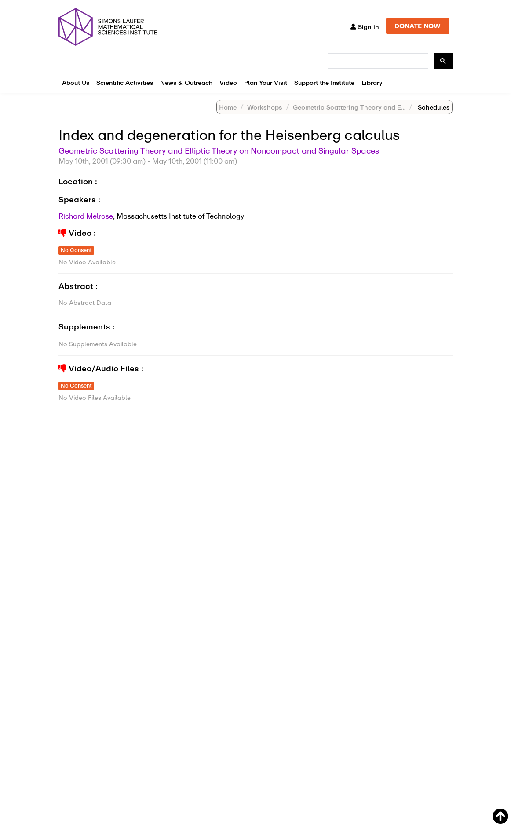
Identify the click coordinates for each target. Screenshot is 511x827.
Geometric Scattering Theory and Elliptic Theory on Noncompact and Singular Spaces (218, 150)
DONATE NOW (417, 25)
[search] (377, 61)
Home (228, 107)
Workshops (264, 107)
